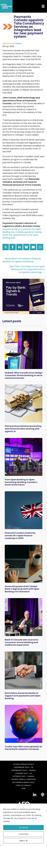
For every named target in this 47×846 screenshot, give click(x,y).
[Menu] (41, 6)
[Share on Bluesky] (26, 247)
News (18, 43)
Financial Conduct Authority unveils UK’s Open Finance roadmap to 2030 (20, 535)
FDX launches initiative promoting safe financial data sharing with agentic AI (23, 429)
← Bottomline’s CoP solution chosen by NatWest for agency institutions (22, 260)
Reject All (23, 840)
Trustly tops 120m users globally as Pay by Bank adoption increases (23, 748)
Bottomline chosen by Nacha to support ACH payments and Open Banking (22, 696)
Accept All (23, 827)
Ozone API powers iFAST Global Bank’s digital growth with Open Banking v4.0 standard (22, 589)
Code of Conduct (23, 785)
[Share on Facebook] (12, 247)
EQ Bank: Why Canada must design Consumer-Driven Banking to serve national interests (23, 375)
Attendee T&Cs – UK (23, 773)
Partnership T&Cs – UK (23, 767)
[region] (23, 825)
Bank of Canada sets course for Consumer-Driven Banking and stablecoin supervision (21, 642)
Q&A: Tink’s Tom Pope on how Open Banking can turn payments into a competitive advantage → (26, 269)
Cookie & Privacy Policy (23, 764)
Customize (23, 834)
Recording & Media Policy (23, 782)
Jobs (23, 788)
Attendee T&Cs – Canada (23, 776)
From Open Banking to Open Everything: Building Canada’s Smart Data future (21, 482)
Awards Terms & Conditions (23, 779)
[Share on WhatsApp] (40, 247)
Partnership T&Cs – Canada (24, 770)
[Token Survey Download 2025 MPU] (23, 296)
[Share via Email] (33, 247)
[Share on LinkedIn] (19, 247)
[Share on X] (6, 247)
